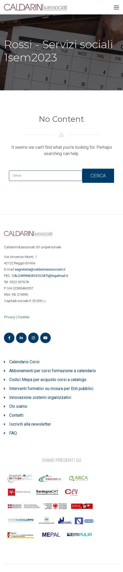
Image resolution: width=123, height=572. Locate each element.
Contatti (16, 415)
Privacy (9, 317)
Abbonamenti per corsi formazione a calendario (52, 370)
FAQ (13, 433)
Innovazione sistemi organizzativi (40, 397)
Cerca (98, 176)
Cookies (24, 317)
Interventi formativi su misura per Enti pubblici (51, 388)
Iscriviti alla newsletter (30, 424)
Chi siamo (18, 406)
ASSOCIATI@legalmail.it (41, 276)
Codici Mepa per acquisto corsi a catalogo (47, 379)
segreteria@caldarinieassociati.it (40, 269)
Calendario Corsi (24, 361)
